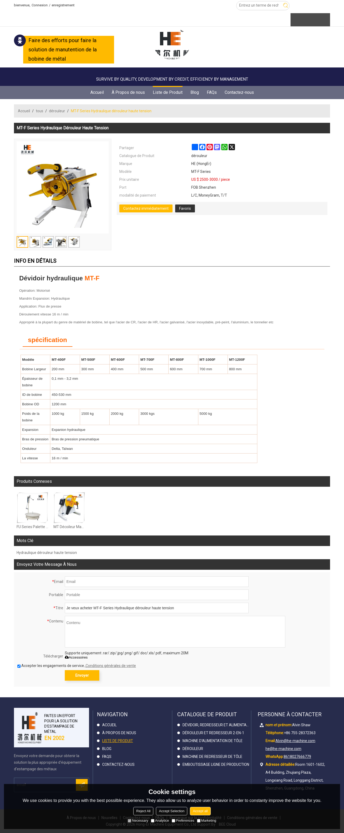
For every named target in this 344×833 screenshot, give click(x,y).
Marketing (206, 820)
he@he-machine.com (283, 749)
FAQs (212, 92)
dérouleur (57, 111)
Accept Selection (171, 811)
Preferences (183, 820)
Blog (194, 92)
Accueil (97, 92)
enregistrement (63, 5)
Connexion (40, 5)
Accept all (200, 811)
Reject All (143, 811)
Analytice (160, 820)
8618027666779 (297, 756)
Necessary (138, 820)
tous (39, 111)
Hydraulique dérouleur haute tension (47, 553)
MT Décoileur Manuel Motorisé (69, 527)
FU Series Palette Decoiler (32, 527)
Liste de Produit (168, 90)
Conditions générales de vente (111, 666)
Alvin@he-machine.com (295, 741)
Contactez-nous (239, 92)
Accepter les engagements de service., (76, 666)
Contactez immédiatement (146, 208)
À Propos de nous (128, 92)
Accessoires (76, 657)
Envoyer (82, 675)
